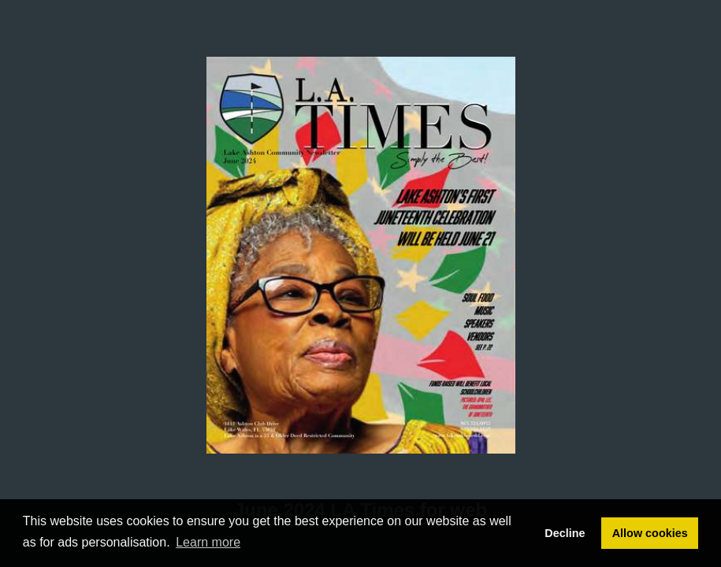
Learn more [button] (208, 542)
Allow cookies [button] (650, 533)
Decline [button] (564, 533)
